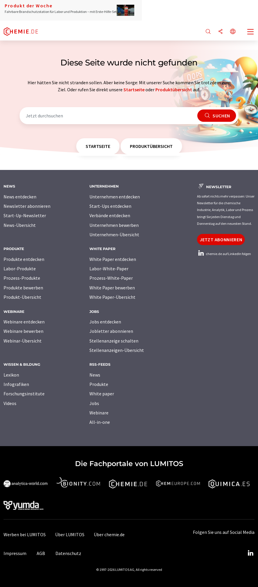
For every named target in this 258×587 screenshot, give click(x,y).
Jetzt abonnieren (221, 239)
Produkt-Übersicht (22, 297)
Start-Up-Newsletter (25, 215)
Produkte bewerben (23, 288)
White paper (101, 394)
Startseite (134, 89)
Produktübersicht (173, 89)
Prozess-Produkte (22, 278)
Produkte (98, 384)
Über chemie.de (109, 534)
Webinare (98, 413)
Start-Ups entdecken (110, 206)
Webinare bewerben (23, 331)
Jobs (94, 403)
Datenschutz (68, 553)
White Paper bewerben (112, 288)
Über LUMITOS (69, 534)
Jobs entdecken (105, 322)
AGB (41, 553)
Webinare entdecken (24, 322)
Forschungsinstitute (24, 394)
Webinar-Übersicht (23, 341)
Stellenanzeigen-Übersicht (116, 350)
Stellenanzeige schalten (113, 341)
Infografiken (16, 384)
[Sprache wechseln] (233, 31)
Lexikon (11, 375)
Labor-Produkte (20, 268)
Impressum (15, 553)
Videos (10, 403)
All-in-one (99, 422)
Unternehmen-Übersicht (114, 234)
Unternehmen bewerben (114, 225)
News (94, 375)
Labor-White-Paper (108, 268)
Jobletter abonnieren (111, 331)
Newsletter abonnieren (27, 206)
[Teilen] (220, 31)
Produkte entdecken (24, 259)
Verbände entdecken (109, 215)
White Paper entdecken (112, 259)
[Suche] (208, 31)
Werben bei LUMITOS (25, 534)
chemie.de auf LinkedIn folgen (224, 254)
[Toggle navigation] (250, 32)
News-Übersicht (20, 225)
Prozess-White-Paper (111, 278)
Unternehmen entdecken (114, 197)
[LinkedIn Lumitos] (250, 553)
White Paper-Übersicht (112, 297)
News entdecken (20, 197)
